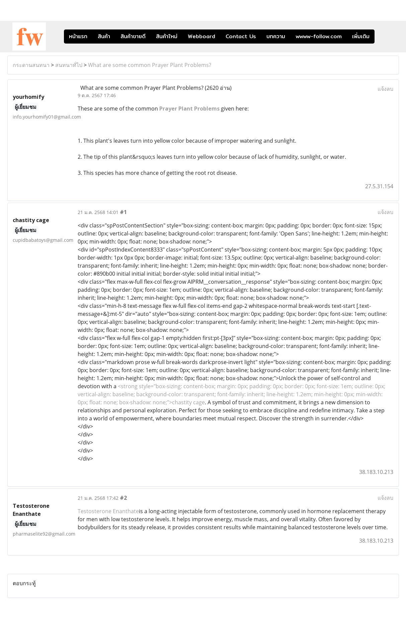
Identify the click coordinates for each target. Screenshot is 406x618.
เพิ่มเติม (361, 36)
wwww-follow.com (319, 36)
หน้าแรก (78, 36)
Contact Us (241, 36)
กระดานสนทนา (31, 65)
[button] (384, 36)
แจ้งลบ (385, 88)
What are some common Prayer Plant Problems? (149, 65)
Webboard (201, 36)
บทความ (275, 36)
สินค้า (104, 36)
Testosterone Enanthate (108, 511)
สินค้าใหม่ (166, 36)
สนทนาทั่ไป (68, 65)
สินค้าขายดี (133, 36)
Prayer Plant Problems (189, 108)
